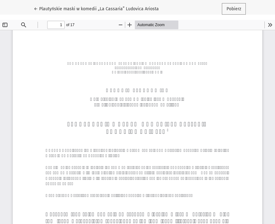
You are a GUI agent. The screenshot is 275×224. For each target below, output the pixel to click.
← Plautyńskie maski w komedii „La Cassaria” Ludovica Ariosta (96, 8)
